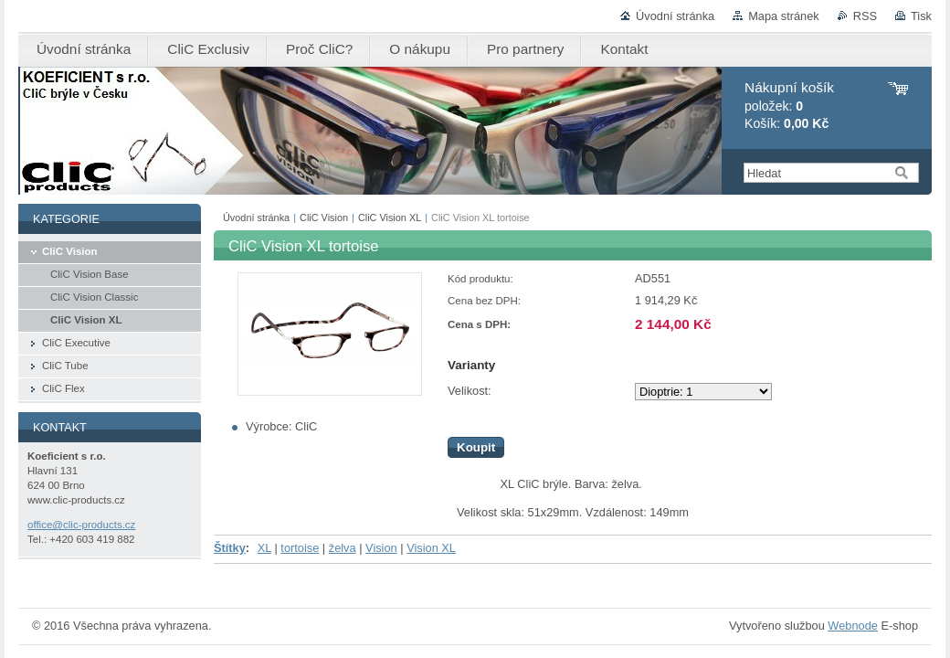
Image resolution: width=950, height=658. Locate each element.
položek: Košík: (789, 105)
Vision (381, 548)
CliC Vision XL (389, 217)
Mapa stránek (783, 16)
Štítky (230, 548)
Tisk (921, 16)
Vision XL (431, 548)
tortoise (299, 548)
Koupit (476, 447)
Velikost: (469, 391)
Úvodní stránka (675, 16)
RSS (865, 16)
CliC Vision (324, 217)
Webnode (853, 625)
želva (342, 548)
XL (264, 548)
